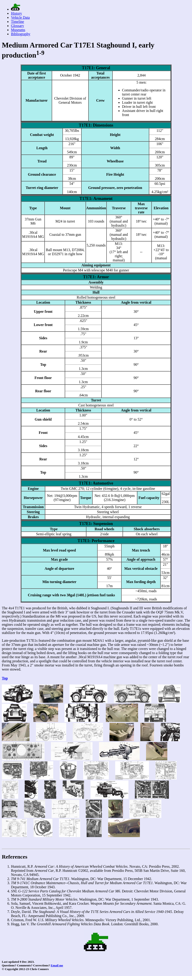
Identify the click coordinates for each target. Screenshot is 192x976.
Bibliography (20, 34)
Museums (18, 30)
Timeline (17, 22)
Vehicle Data (20, 17)
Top (5, 678)
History (16, 13)
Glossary (17, 26)
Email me (57, 965)
